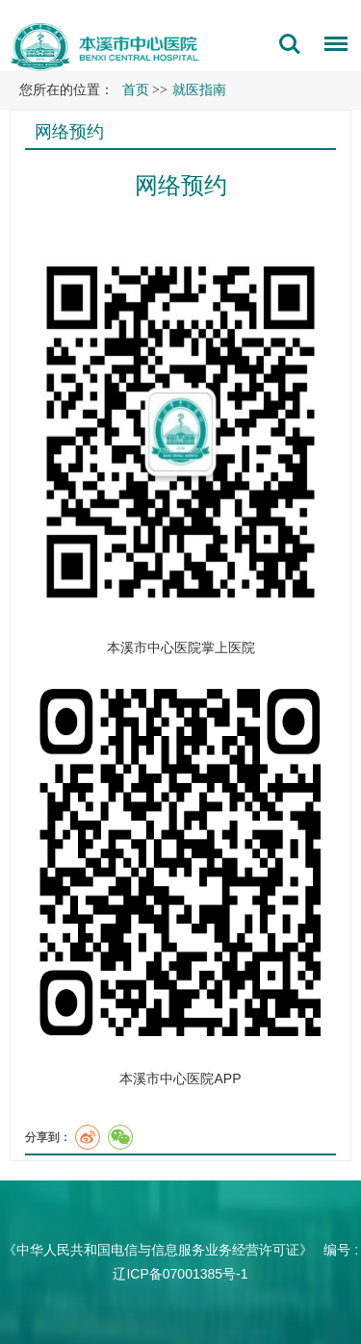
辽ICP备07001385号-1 (180, 1273)
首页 (135, 90)
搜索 (290, 44)
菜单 (331, 47)
